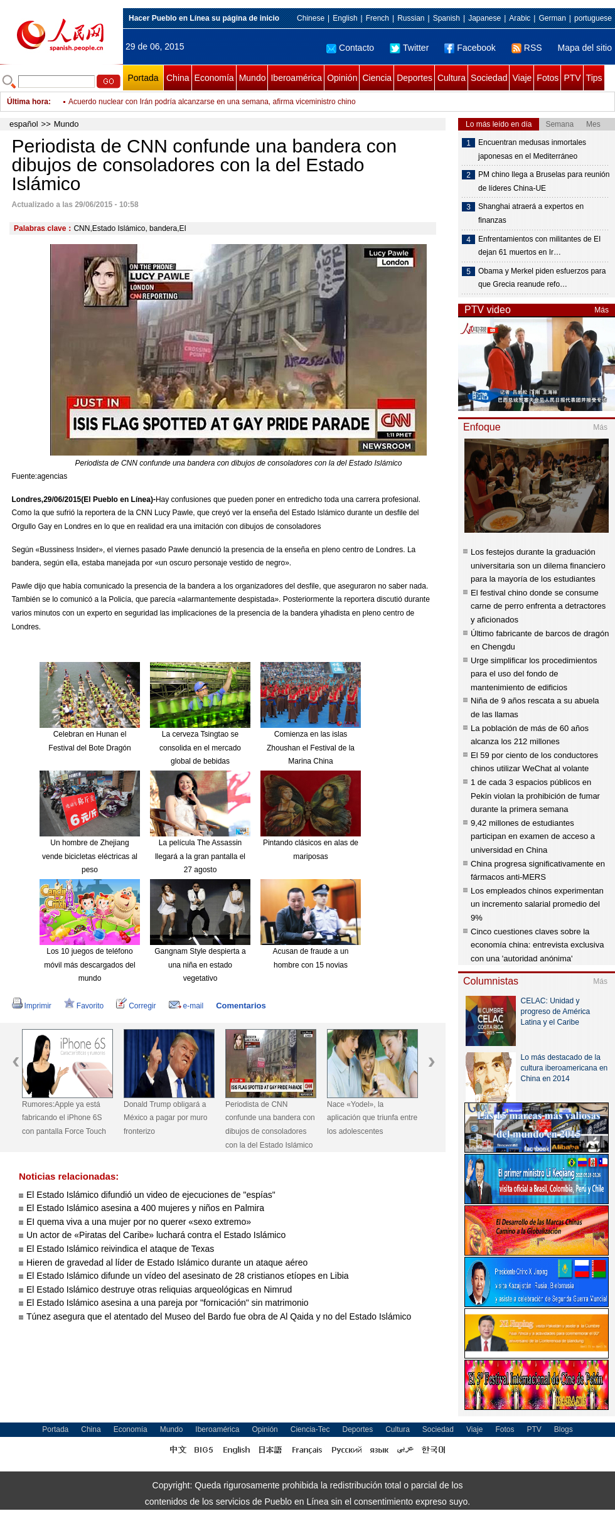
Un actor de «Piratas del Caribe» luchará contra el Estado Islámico (156, 1235)
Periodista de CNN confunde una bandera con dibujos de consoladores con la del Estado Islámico (270, 1125)
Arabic (519, 18)
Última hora (27, 101)
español (23, 124)
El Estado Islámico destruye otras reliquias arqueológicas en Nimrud (159, 1289)
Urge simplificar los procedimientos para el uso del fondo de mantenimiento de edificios (534, 674)
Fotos (548, 78)
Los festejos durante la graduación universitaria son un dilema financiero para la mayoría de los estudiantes (538, 565)
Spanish (446, 18)
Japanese (484, 18)
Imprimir (31, 1005)
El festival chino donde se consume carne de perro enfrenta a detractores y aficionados (538, 606)
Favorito (84, 1005)
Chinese (310, 18)
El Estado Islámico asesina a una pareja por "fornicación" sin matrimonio (167, 1303)
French (377, 18)
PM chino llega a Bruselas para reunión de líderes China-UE (543, 181)
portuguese (593, 18)
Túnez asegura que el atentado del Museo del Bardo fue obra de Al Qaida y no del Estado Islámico (218, 1316)
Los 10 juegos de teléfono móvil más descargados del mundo (89, 965)
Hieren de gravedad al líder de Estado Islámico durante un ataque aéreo (167, 1262)
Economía (214, 78)
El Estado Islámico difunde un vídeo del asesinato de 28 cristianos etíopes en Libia (187, 1276)
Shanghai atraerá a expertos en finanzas (531, 213)
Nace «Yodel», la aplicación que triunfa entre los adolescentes (372, 1118)
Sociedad (489, 78)
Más (601, 310)
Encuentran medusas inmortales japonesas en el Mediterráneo (532, 149)
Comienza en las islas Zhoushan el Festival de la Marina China (311, 748)
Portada (142, 78)
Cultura (451, 78)
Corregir (136, 1005)
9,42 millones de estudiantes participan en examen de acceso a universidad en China (533, 836)
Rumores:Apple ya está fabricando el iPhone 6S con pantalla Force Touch (64, 1118)
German (551, 18)
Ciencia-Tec (310, 1429)
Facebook (469, 48)
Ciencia (377, 78)
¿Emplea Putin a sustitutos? (115, 100)
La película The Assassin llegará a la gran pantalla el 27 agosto (200, 856)
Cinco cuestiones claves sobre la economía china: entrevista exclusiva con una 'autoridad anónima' (537, 945)
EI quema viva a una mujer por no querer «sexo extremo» (138, 1222)
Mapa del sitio (585, 48)
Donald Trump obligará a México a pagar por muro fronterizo (165, 1118)
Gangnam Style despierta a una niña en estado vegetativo (199, 965)
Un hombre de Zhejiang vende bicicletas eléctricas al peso (89, 856)
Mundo (252, 78)
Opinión (342, 78)
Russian (410, 18)
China (178, 78)
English (345, 18)
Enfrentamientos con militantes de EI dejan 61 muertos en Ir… (539, 246)
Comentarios (240, 1005)
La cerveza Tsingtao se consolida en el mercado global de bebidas (200, 748)
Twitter (409, 48)
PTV (572, 78)
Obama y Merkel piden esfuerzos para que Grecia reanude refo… (542, 278)
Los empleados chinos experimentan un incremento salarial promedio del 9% (537, 904)
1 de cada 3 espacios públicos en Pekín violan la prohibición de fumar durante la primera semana (535, 795)
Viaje (522, 78)
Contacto (350, 48)
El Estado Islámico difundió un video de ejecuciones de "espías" (150, 1195)
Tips (594, 78)
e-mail (186, 1005)
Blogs (563, 1429)
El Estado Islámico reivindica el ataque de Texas (120, 1249)
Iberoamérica (296, 78)
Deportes (414, 78)
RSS (526, 48)
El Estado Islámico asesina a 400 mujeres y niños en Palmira (145, 1208)
